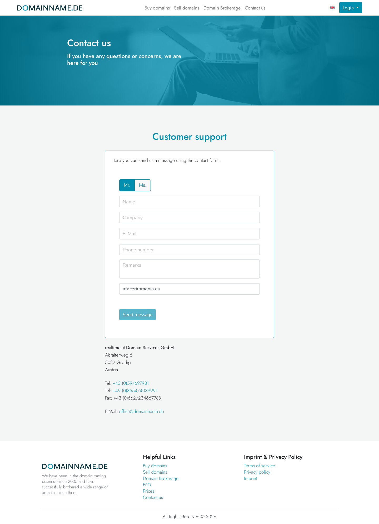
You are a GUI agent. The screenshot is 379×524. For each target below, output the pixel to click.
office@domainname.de (141, 411)
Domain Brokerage (222, 7)
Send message (137, 314)
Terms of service (259, 465)
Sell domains (186, 7)
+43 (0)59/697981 (131, 383)
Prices (148, 491)
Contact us (255, 7)
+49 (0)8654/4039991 (135, 390)
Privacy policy (257, 472)
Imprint (250, 478)
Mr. (127, 185)
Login (349, 7)
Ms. (142, 185)
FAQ (147, 484)
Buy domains (157, 7)
